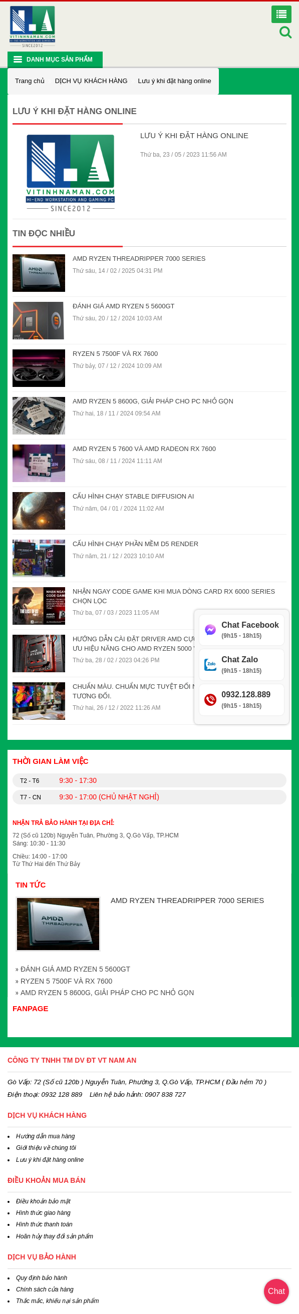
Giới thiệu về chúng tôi (46, 1147)
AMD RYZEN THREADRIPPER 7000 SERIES (139, 258)
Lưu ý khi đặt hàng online (174, 81)
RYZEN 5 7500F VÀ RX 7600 (115, 353)
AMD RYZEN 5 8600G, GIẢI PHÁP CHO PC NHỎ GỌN (153, 401)
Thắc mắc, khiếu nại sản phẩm (57, 1300)
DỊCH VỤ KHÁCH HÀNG (91, 81)
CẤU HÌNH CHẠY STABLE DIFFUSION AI (133, 496)
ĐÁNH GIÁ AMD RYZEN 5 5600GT (124, 306)
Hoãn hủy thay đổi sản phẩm (54, 1236)
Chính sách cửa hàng (45, 1289)
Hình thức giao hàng (43, 1212)
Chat (276, 1291)
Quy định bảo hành (41, 1277)
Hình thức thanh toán (44, 1224)
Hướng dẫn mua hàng (45, 1136)
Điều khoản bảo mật (43, 1201)
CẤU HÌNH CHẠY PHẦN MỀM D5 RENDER (135, 544)
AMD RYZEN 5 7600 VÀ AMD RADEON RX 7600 (144, 449)
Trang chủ (30, 81)
